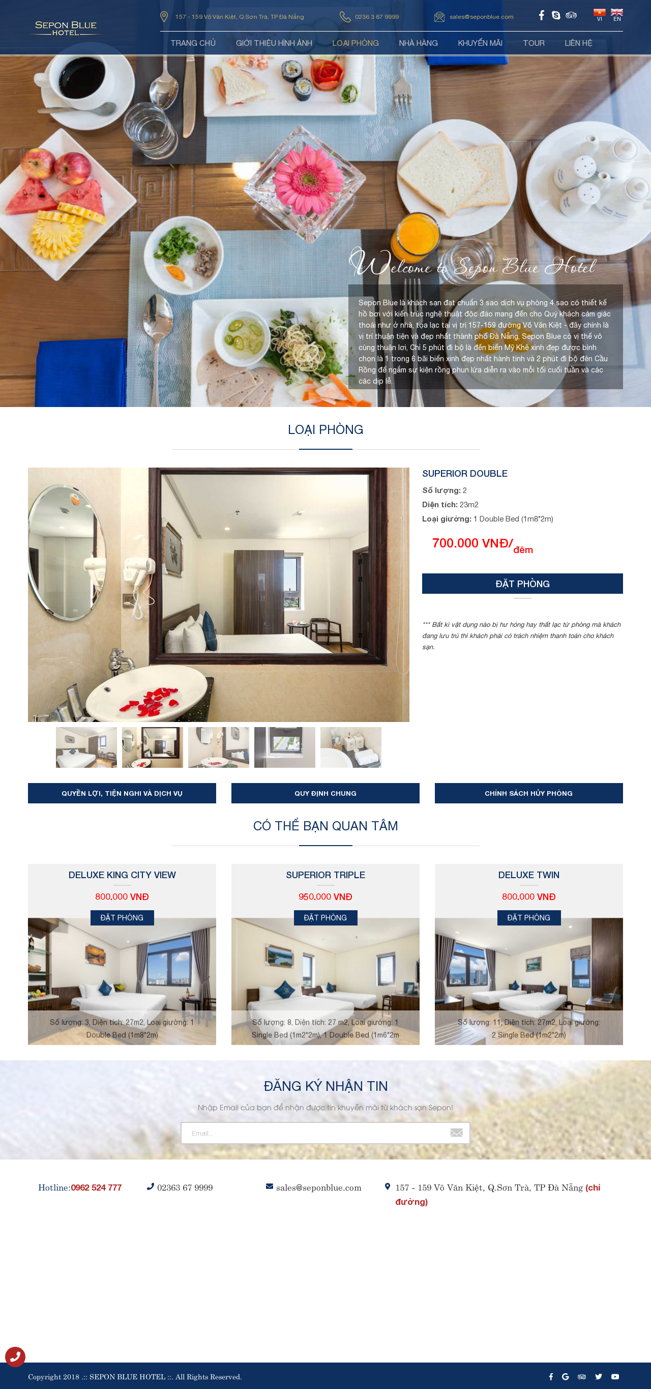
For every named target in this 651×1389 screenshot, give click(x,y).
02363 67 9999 (185, 1186)
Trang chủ (193, 43)
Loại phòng (356, 43)
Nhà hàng (418, 43)
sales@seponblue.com (482, 16)
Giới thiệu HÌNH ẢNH (274, 43)
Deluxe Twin (528, 874)
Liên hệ (579, 43)
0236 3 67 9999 (377, 16)
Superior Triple (325, 874)
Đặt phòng (522, 583)
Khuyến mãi (480, 43)
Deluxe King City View (122, 874)
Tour (534, 43)
